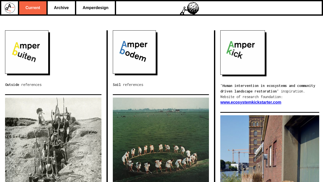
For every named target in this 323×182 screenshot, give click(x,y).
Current (32, 8)
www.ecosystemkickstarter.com (250, 102)
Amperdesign (95, 8)
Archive (61, 8)
